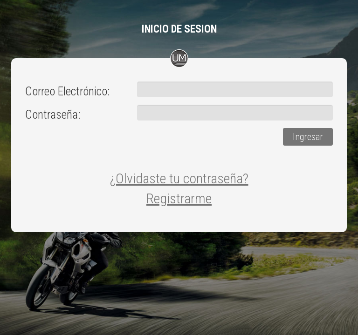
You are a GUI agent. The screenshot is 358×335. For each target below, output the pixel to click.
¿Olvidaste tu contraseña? (179, 178)
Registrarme (179, 198)
